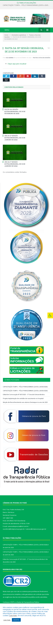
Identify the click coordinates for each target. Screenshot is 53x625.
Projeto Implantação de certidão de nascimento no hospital (23, 398)
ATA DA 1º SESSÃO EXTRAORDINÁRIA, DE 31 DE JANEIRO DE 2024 (14, 164)
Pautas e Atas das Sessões (41, 57)
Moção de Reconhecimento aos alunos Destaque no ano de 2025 (25, 402)
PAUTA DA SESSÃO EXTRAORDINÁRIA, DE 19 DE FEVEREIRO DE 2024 (14, 111)
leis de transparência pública (25, 597)
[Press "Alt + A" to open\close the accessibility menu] (50, 315)
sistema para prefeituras (30, 591)
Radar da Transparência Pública (28, 602)
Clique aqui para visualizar (17, 64)
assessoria (10, 594)
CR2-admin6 (9, 57)
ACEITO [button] (16, 620)
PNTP (12, 602)
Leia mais (13, 615)
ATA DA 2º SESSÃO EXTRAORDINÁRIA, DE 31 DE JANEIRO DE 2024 (14, 138)
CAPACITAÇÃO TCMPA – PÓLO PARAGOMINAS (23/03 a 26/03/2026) (27, 5)
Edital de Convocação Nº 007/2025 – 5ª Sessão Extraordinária (24, 394)
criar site (17, 591)
